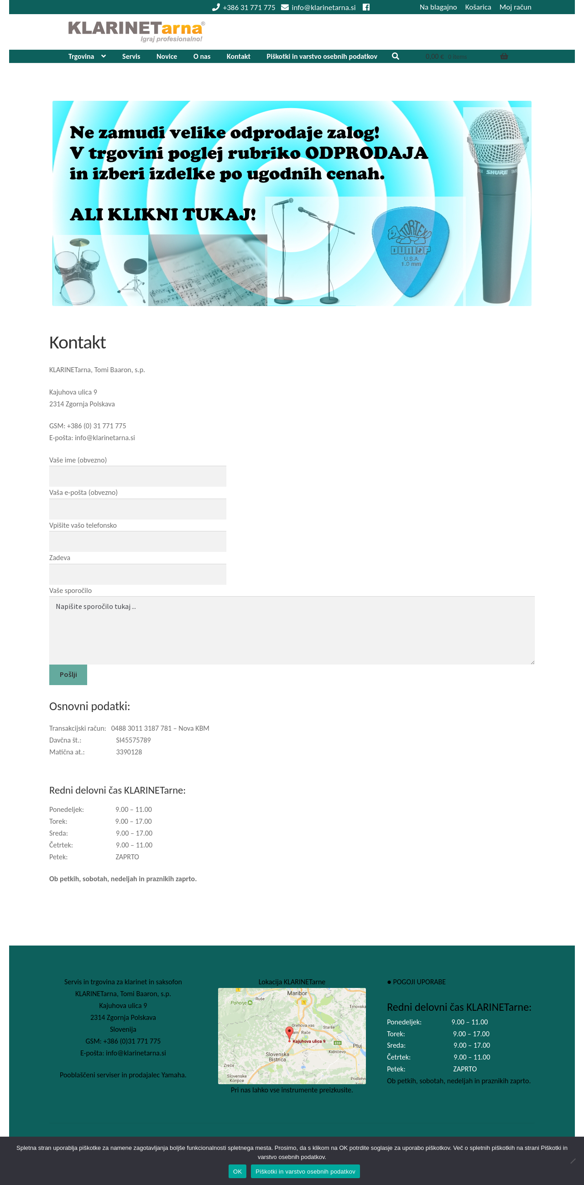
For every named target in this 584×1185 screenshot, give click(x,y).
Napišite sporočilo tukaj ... (292, 630)
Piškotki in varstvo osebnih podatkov (322, 56)
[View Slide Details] (292, 203)
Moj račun (516, 7)
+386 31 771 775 (242, 7)
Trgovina (81, 56)
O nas (201, 56)
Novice (166, 56)
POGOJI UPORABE (419, 981)
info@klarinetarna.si (317, 7)
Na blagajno (438, 7)
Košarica (478, 7)
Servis (131, 56)
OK (237, 1171)
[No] (572, 1160)
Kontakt (238, 56)
